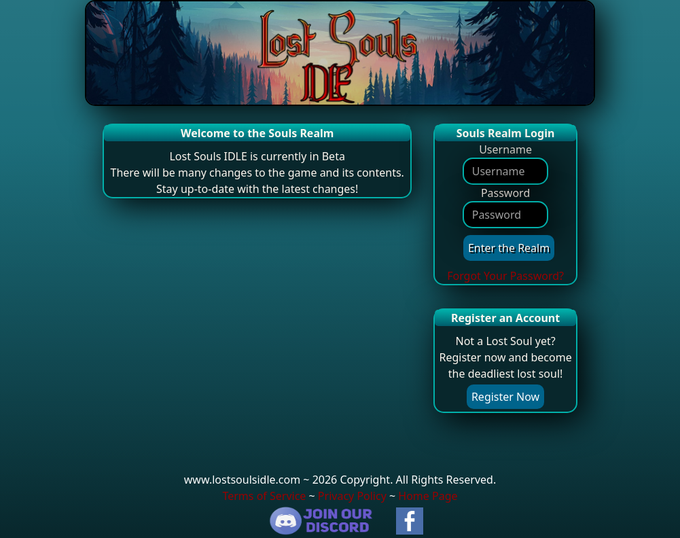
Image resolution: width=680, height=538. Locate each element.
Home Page (427, 495)
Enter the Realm (509, 247)
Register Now (505, 396)
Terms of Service (264, 495)
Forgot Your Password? (505, 275)
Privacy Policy (352, 495)
